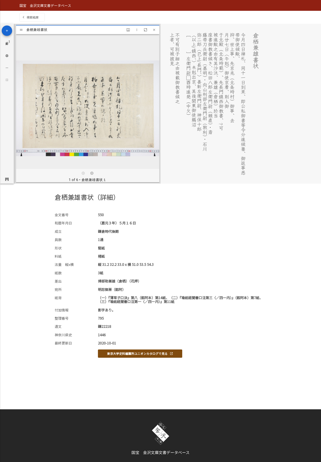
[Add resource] (7, 30)
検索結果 (33, 17)
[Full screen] (7, 80)
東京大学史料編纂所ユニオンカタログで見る (140, 353)
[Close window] (154, 29)
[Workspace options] (7, 68)
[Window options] (137, 29)
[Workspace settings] (7, 55)
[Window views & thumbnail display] (128, 29)
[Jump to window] (7, 43)
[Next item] (92, 173)
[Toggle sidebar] (21, 29)
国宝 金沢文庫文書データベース (45, 5)
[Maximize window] (145, 29)
